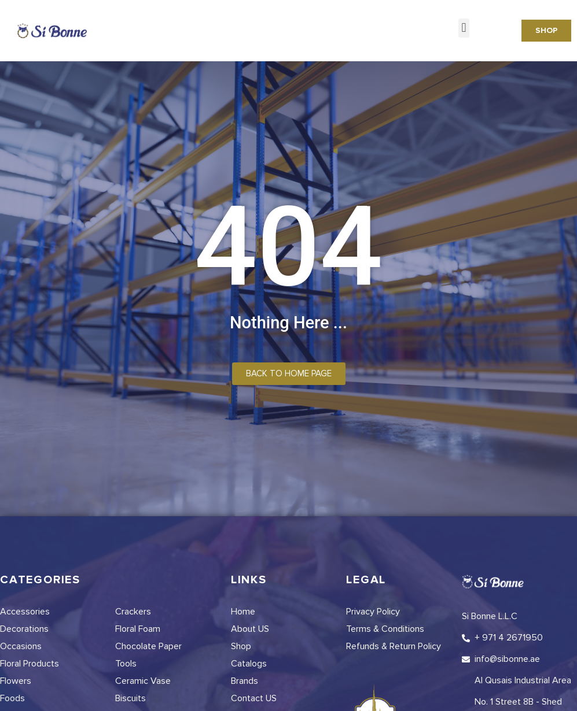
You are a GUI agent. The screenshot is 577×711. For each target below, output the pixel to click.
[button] (463, 28)
